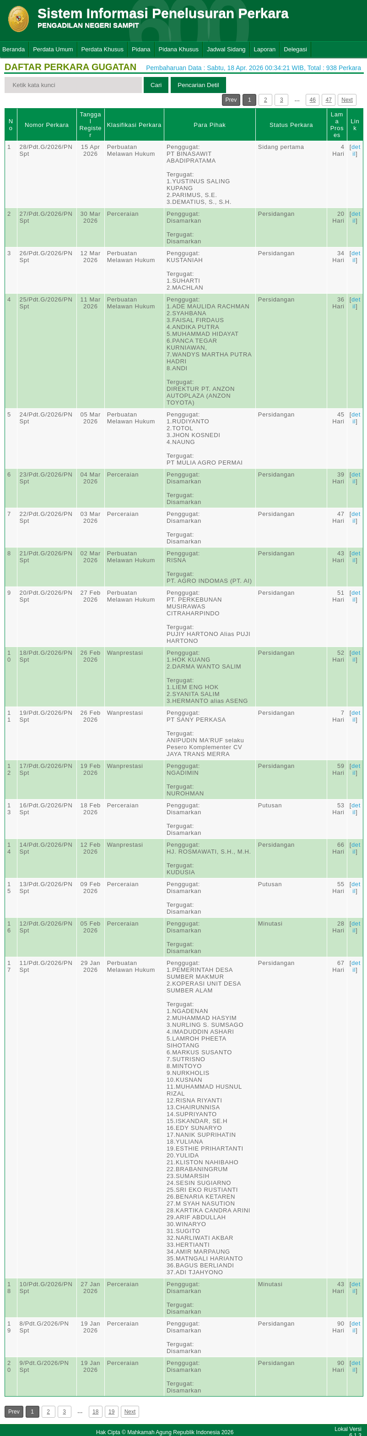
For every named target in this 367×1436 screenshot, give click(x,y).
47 (329, 100)
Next (347, 100)
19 (111, 1412)
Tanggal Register (90, 124)
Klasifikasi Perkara (134, 124)
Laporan (265, 49)
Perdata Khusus (102, 49)
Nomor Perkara (47, 124)
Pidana (141, 49)
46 (313, 100)
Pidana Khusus (179, 49)
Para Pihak (210, 124)
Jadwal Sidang (226, 49)
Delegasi (295, 49)
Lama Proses (337, 124)
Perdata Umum (53, 49)
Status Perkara (291, 124)
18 (95, 1412)
